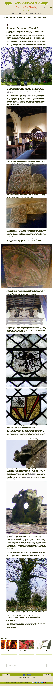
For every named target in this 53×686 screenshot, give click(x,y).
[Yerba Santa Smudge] (44, 644)
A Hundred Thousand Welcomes (7, 651)
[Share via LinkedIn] (12, 630)
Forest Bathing (12, 17)
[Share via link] (14, 630)
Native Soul (6, 17)
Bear (24, 17)
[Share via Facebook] (7, 630)
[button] (51, 8)
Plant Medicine (19, 17)
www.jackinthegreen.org (26, 679)
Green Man (29, 17)
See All (50, 638)
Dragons (35, 17)
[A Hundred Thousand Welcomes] (9, 644)
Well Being (44, 17)
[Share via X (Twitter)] (9, 630)
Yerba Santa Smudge (43, 650)
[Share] (29, 674)
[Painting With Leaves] (26, 644)
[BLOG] (47, 675)
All (1, 17)
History (39, 17)
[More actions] (46, 25)
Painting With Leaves (25, 650)
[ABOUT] (6, 675)
